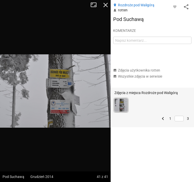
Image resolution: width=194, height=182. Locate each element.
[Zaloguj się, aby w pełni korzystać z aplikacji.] (175, 7)
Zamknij (106, 5)
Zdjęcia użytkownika (136, 70)
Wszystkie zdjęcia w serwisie (137, 76)
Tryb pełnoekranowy (95, 5)
